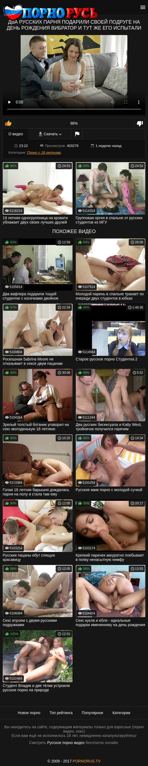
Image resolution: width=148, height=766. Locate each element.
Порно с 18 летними (44, 152)
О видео (15, 134)
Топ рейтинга (61, 713)
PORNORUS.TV (87, 761)
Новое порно (29, 713)
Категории (121, 713)
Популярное (92, 713)
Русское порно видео (65, 742)
